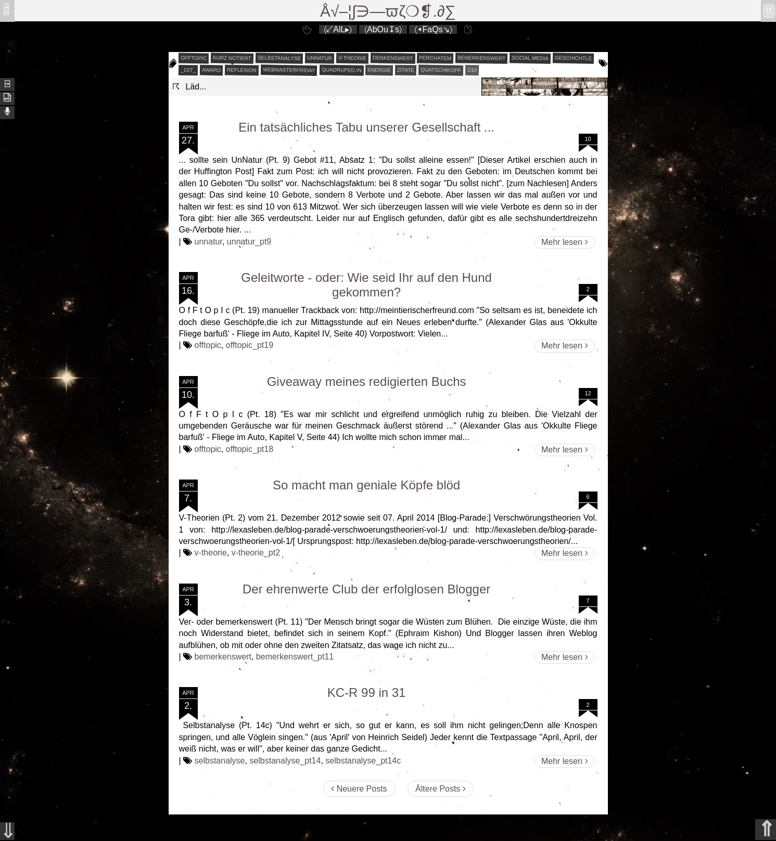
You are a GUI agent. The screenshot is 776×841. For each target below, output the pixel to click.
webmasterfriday (289, 70)
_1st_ (188, 70)
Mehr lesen (564, 242)
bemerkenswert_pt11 (295, 656)
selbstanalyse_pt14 (285, 760)
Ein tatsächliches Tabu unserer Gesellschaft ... (366, 127)
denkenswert (393, 58)
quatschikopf (441, 70)
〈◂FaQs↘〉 (433, 29)
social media (530, 58)
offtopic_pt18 (249, 449)
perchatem (435, 58)
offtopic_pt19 (249, 345)
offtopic (193, 58)
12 (587, 393)
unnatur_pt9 (249, 241)
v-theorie (352, 58)
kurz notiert (232, 58)
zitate (405, 70)
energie (379, 70)
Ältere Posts (440, 788)
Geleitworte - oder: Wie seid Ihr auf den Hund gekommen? (366, 284)
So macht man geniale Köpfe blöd (366, 485)
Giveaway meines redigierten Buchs (366, 381)
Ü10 (472, 70)
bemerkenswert (481, 58)
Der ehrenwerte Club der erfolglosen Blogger (366, 589)
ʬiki (6, 9)
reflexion (242, 70)
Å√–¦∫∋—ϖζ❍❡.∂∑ (388, 11)
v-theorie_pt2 (256, 552)
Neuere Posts (359, 788)
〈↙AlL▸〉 (338, 29)
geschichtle (573, 58)
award (211, 70)
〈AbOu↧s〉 (383, 29)
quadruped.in (341, 70)
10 (587, 139)
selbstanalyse (279, 58)
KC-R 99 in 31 (366, 692)
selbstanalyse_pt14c (363, 760)
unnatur (319, 58)
